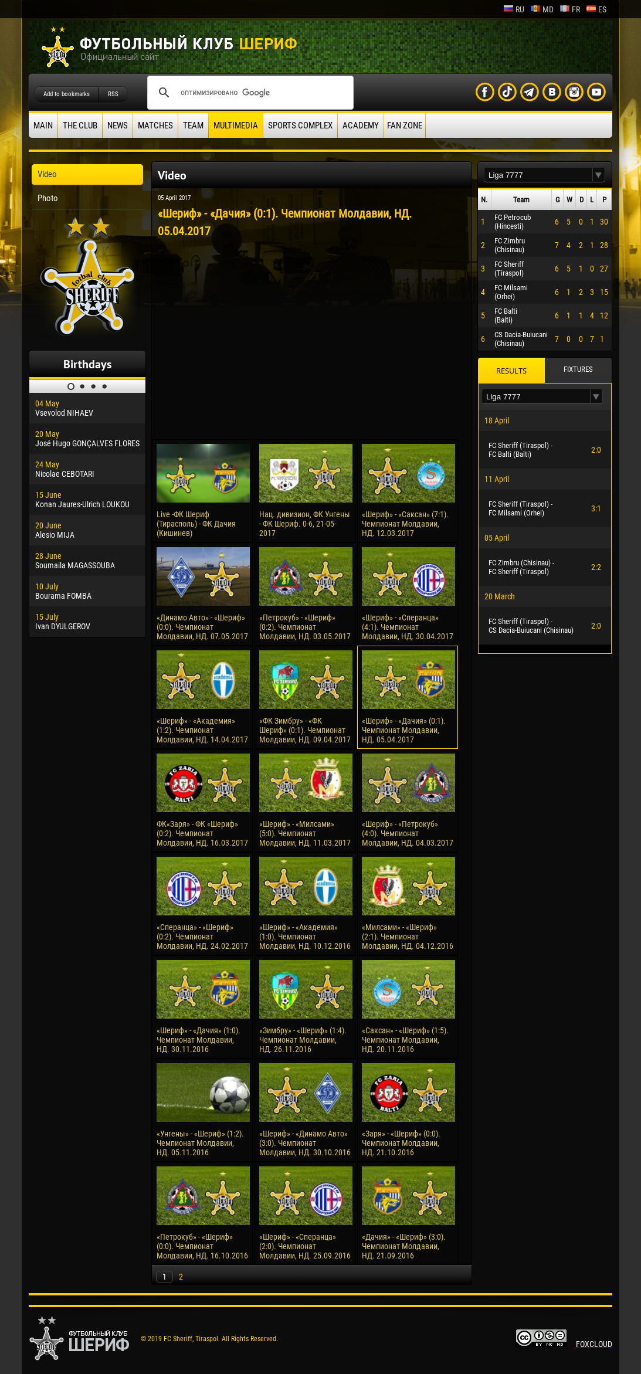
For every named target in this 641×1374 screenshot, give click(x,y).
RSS (113, 94)
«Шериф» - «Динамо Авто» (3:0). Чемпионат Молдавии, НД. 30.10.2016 (305, 1143)
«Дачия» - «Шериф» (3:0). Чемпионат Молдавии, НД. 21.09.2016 (404, 1246)
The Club (80, 125)
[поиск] (249, 93)
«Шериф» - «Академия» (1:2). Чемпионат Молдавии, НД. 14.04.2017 (202, 730)
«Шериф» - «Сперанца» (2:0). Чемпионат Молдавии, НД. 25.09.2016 (305, 1246)
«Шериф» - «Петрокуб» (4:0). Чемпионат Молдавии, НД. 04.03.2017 (407, 833)
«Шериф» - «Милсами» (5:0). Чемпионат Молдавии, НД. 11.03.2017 (305, 833)
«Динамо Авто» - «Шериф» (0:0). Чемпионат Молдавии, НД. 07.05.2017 (202, 627)
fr (569, 9)
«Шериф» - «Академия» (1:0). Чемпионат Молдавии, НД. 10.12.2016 (305, 936)
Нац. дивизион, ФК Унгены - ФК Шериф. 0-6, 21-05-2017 (304, 524)
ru (513, 9)
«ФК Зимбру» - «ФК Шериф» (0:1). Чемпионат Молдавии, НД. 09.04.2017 (305, 730)
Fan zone (404, 125)
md (542, 9)
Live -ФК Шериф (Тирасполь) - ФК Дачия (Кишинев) (196, 524)
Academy (360, 125)
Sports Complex (300, 125)
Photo (48, 198)
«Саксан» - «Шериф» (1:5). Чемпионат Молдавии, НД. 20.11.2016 (405, 1040)
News (117, 125)
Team (193, 125)
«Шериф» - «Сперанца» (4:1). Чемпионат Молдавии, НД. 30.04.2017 (407, 627)
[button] (598, 175)
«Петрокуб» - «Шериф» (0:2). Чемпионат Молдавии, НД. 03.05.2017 (305, 627)
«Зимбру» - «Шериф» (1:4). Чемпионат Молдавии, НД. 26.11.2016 (303, 1040)
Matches (155, 125)
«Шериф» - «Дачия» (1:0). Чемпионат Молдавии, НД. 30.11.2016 (198, 1040)
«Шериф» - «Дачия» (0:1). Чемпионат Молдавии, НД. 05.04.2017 (404, 730)
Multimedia (235, 125)
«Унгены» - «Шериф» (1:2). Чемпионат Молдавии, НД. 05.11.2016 (200, 1143)
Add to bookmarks (66, 94)
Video (47, 174)
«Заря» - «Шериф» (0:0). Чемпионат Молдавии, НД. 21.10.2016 (401, 1143)
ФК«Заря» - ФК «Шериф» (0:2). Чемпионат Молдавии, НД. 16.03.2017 (202, 833)
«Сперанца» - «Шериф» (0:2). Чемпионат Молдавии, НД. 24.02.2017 (202, 936)
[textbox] (538, 175)
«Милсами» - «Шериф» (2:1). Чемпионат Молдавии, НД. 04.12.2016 (407, 936)
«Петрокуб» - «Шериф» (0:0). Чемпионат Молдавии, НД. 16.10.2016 (202, 1246)
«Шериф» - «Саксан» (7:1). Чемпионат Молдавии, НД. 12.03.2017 (405, 524)
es (596, 9)
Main (43, 125)
